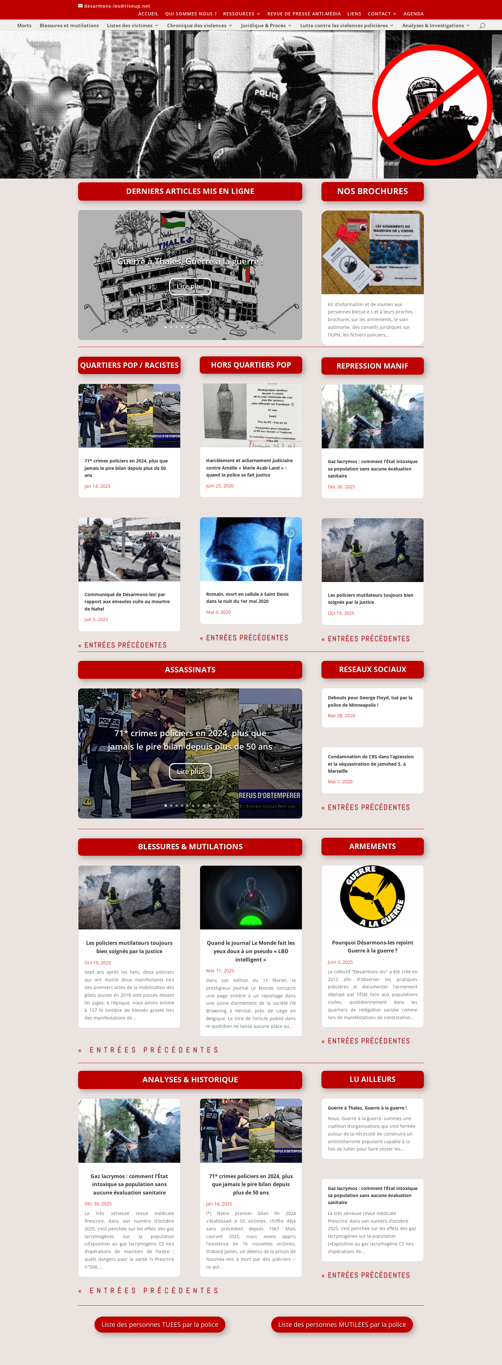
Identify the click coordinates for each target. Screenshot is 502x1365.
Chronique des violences (196, 26)
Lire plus (190, 287)
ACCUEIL (148, 14)
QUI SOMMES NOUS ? (191, 14)
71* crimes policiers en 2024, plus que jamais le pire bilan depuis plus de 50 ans (126, 468)
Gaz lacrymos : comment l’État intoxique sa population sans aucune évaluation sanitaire (372, 468)
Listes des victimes (129, 26)
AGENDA (414, 14)
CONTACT (379, 14)
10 (215, 327)
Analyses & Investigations (433, 26)
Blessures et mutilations (69, 26)
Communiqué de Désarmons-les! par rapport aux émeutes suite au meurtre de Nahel (127, 601)
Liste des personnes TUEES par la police (159, 1324)
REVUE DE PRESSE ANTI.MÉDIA (304, 14)
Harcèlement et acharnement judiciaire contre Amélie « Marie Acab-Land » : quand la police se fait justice (249, 467)
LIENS (354, 14)
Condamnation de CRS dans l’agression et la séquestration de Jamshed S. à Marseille (371, 763)
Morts (24, 26)
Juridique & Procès (263, 26)
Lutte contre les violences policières (344, 26)
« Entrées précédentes (122, 645)
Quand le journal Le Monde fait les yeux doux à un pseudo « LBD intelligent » (251, 951)
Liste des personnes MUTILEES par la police (342, 1324)
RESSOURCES (239, 14)
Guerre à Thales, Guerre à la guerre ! (190, 262)
